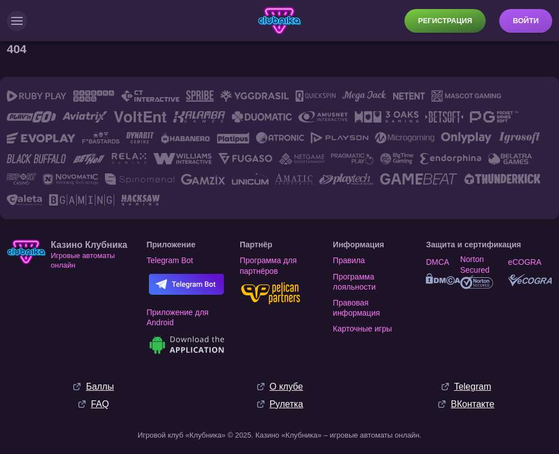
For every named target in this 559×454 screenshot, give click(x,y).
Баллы (100, 386)
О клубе (286, 386)
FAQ (100, 404)
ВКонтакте (472, 404)
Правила (349, 260)
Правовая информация (356, 307)
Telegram (472, 386)
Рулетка (286, 404)
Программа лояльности (354, 281)
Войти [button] (526, 20)
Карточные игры (362, 328)
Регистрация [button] (445, 20)
